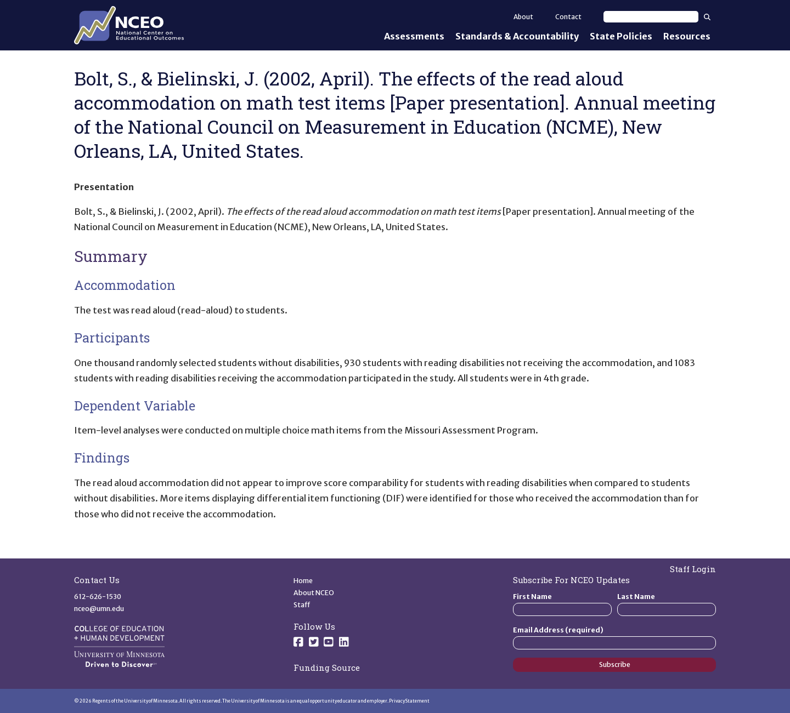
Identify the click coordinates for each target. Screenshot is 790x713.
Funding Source (327, 667)
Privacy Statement (409, 701)
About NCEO (314, 593)
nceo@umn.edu (99, 608)
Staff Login (693, 568)
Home (303, 581)
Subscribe (614, 664)
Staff (302, 605)
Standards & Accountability (517, 36)
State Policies (621, 36)
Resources (686, 36)
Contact (568, 17)
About (523, 17)
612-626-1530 (97, 596)
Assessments (414, 36)
